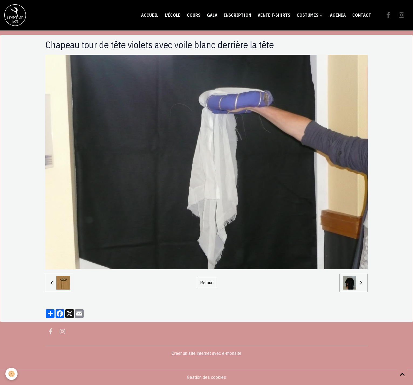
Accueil (149, 15)
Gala (212, 15)
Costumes (308, 15)
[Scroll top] (402, 374)
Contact (361, 15)
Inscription (237, 15)
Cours (193, 15)
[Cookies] (11, 374)
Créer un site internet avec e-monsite (206, 353)
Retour (206, 282)
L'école (172, 15)
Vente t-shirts (274, 15)
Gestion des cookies (206, 377)
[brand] (16, 15)
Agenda (338, 15)
